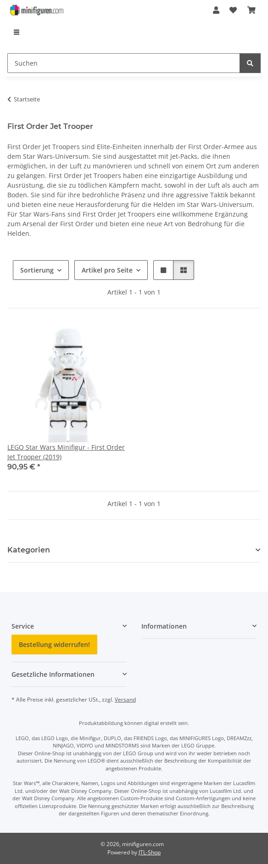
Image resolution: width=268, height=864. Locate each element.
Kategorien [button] (28, 550)
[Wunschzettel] (233, 10)
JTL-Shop (150, 852)
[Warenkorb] (251, 10)
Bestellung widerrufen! (54, 644)
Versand (125, 699)
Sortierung (37, 270)
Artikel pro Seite (107, 270)
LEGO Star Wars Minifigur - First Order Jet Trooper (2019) (66, 452)
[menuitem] (17, 32)
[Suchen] (123, 63)
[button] (216, 10)
